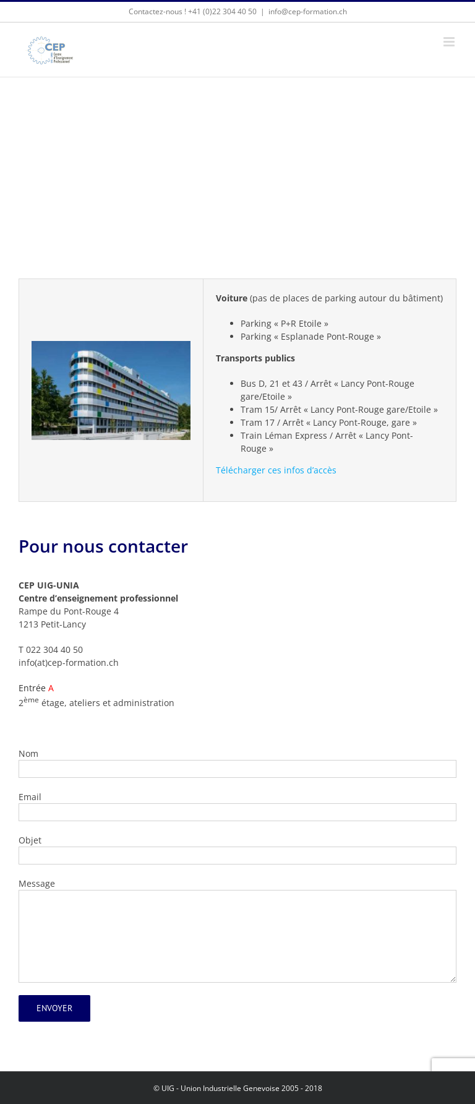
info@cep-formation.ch (307, 11)
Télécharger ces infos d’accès (276, 470)
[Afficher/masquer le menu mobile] (449, 41)
